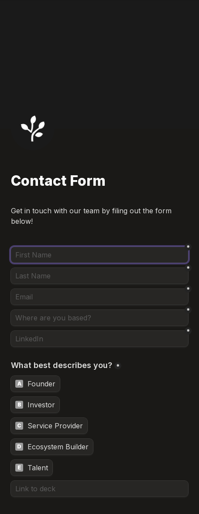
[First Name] (99, 255)
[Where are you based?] (99, 318)
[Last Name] (99, 276)
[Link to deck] (99, 489)
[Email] (99, 297)
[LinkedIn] (99, 339)
